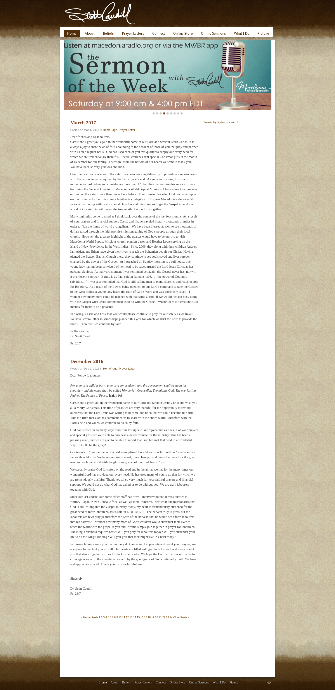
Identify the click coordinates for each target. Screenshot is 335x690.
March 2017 (83, 122)
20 (156, 617)
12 (127, 617)
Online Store (183, 33)
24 (171, 617)
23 (167, 617)
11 (123, 617)
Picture (263, 33)
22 (163, 617)
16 (142, 617)
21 (160, 617)
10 (120, 617)
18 (149, 617)
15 (138, 617)
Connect (158, 33)
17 (145, 617)
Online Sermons (213, 33)
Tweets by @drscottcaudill (220, 122)
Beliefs (108, 33)
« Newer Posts (89, 617)
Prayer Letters (133, 33)
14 (134, 617)
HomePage (110, 130)
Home (71, 33)
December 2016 (86, 361)
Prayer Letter (127, 130)
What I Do (241, 33)
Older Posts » (181, 617)
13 (131, 617)
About (90, 33)
